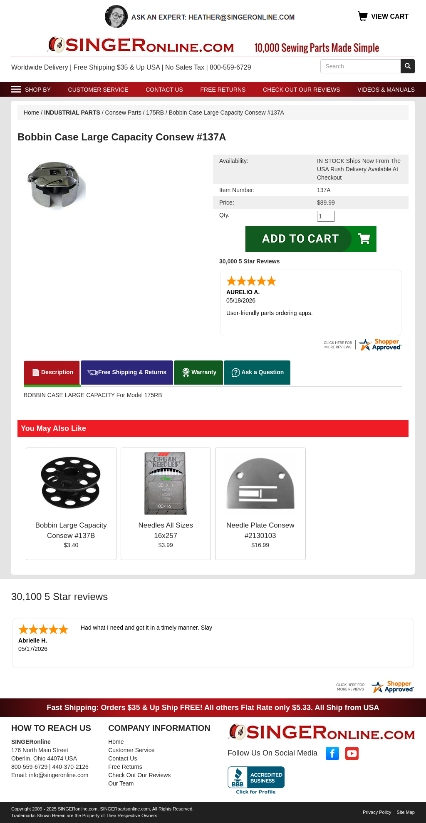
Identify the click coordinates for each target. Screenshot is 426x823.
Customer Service (98, 89)
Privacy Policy (377, 812)
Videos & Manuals (386, 89)
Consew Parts (123, 112)
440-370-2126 (70, 766)
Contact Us (164, 89)
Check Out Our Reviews (301, 89)
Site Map (406, 812)
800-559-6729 (29, 766)
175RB (155, 112)
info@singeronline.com (59, 775)
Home (31, 112)
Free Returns (223, 89)
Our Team (121, 783)
